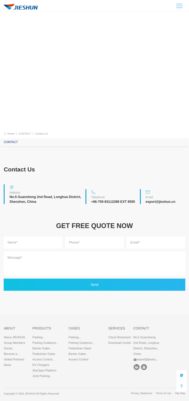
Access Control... (43, 359)
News (7, 365)
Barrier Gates (41, 348)
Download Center (119, 342)
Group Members (14, 342)
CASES (74, 328)
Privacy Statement (141, 393)
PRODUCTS (41, 328)
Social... (9, 348)
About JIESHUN (14, 337)
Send (94, 285)
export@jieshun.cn (161, 202)
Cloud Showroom (119, 337)
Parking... (38, 337)
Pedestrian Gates (43, 353)
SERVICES (116, 328)
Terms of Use (163, 393)
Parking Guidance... (45, 342)
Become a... (11, 353)
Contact (141, 328)
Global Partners (14, 359)
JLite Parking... (42, 376)
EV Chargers (40, 365)
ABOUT (9, 328)
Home (10, 133)
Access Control (78, 359)
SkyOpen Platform (44, 370)
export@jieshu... (146, 359)
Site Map (180, 393)
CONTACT (25, 133)
